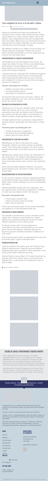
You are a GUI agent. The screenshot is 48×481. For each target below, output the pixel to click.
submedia (42, 479)
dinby (8, 3)
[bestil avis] (24, 346)
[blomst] (24, 293)
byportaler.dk (26, 479)
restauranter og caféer (10, 112)
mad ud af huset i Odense (30, 97)
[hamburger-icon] (38, 3)
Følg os (4, 455)
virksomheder (35, 368)
